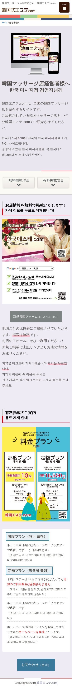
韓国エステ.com (47, 682)
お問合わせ (36, 665)
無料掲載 (19, 182)
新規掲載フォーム (36, 316)
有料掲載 (53, 182)
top (4, 22)
